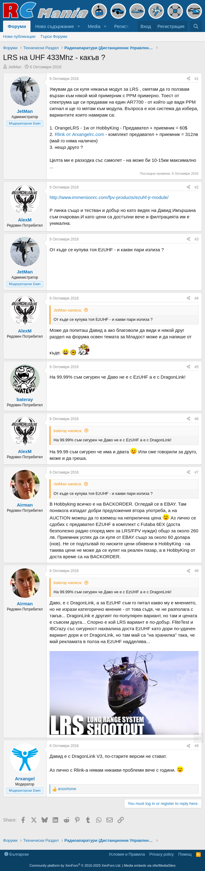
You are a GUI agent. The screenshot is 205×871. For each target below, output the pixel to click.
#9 (197, 746)
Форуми (17, 26)
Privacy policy (161, 854)
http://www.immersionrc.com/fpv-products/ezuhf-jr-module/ (109, 197)
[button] (78, 26)
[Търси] (196, 26)
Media (94, 26)
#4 (197, 298)
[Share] (188, 78)
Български (16, 854)
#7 (197, 472)
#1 (197, 79)
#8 (197, 571)
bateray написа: (68, 430)
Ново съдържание (54, 26)
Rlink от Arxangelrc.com (79, 134)
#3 (197, 239)
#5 (197, 367)
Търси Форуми (53, 36)
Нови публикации (19, 36)
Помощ (184, 854)
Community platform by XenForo (75, 865)
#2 (197, 187)
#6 (197, 419)
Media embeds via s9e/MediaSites (150, 865)
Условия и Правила (127, 854)
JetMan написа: (68, 310)
